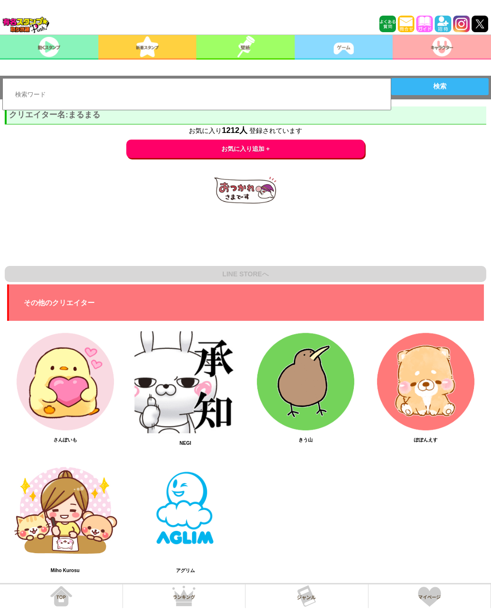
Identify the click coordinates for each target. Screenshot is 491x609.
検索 (440, 86)
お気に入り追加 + (245, 148)
